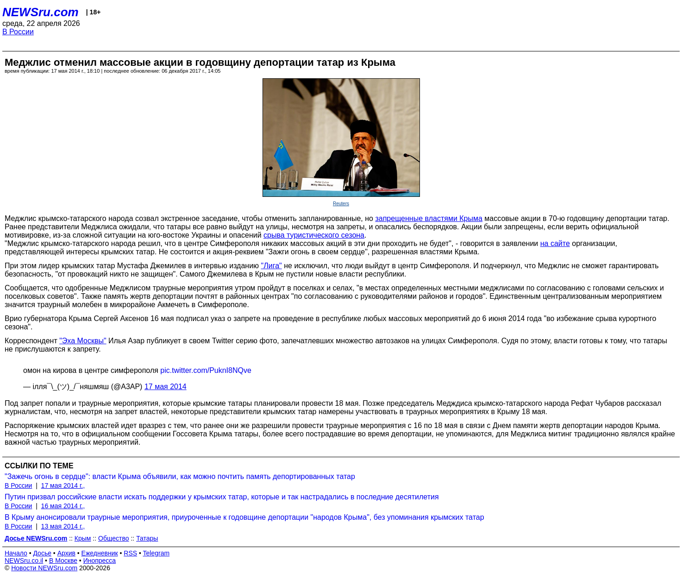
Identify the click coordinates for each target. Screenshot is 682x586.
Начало (16, 553)
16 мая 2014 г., (63, 506)
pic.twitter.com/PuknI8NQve (205, 370)
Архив (66, 553)
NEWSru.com (40, 12)
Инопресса (99, 560)
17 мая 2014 (165, 387)
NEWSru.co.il (24, 560)
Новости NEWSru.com (44, 568)
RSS (130, 553)
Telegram (156, 553)
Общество (113, 538)
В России (18, 32)
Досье (42, 553)
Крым (83, 538)
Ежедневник (99, 553)
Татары (147, 538)
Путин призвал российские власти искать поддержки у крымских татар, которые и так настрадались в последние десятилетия (222, 497)
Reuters (341, 203)
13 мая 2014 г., (63, 526)
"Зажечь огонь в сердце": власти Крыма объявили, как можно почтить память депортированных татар (180, 476)
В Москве (63, 560)
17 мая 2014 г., (63, 485)
